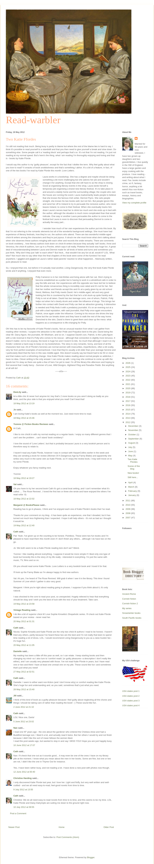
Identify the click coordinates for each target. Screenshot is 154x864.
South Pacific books (131, 618)
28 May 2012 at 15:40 (23, 689)
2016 (128, 405)
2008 (128, 513)
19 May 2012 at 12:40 (23, 525)
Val (15, 484)
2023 (128, 375)
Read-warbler (33, 119)
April (130, 482)
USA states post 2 (130, 696)
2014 (128, 414)
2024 (128, 371)
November (133, 430)
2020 (128, 388)
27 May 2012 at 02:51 (23, 671)
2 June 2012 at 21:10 (23, 707)
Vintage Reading (21, 610)
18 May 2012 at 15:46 (23, 418)
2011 (128, 500)
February (133, 491)
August (132, 443)
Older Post (109, 827)
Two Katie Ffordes (132, 460)
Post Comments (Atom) (67, 837)
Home (62, 827)
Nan (15, 728)
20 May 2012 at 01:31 (23, 621)
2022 (128, 380)
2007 (128, 517)
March (131, 487)
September (133, 438)
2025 (128, 367)
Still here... (133, 477)
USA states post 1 (130, 691)
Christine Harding (22, 778)
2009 (128, 509)
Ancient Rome (129, 594)
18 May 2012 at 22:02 (23, 498)
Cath (15, 531)
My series (127, 608)
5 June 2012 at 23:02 (23, 721)
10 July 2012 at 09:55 (23, 807)
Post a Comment (18, 813)
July (130, 447)
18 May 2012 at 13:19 (23, 403)
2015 (128, 409)
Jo (14, 409)
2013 (128, 418)
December (133, 426)
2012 (128, 422)
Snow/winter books (131, 613)
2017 (128, 401)
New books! (133, 473)
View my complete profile (134, 202)
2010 (128, 505)
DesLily (17, 392)
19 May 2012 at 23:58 (23, 604)
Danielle (17, 651)
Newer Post (14, 827)
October (132, 434)
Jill (14, 695)
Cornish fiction (129, 599)
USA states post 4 (130, 705)
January (132, 495)
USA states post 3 (130, 700)
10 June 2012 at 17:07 (24, 745)
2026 (128, 363)
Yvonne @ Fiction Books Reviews (30, 424)
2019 (128, 392)
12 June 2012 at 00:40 (24, 772)
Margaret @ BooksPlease (26, 505)
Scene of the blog (134, 467)
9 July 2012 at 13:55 (23, 789)
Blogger (90, 857)
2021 (128, 384)
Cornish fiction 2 (130, 603)
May (130, 455)
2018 (128, 397)
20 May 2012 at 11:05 (23, 645)
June (131, 451)
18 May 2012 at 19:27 (23, 478)
